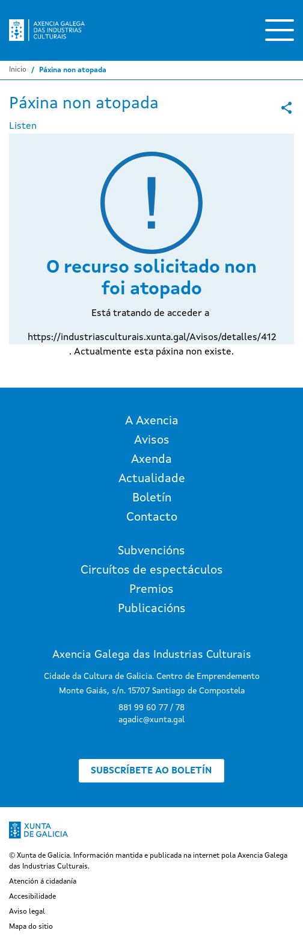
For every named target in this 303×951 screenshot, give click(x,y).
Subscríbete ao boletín (151, 771)
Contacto (151, 518)
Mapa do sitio (31, 927)
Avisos (152, 441)
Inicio (17, 69)
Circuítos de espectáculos (152, 571)
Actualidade (151, 479)
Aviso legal (27, 911)
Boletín (151, 498)
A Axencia (152, 421)
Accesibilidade (32, 896)
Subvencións (151, 551)
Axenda (151, 460)
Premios (151, 590)
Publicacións (152, 609)
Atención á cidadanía (42, 881)
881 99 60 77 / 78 (151, 708)
